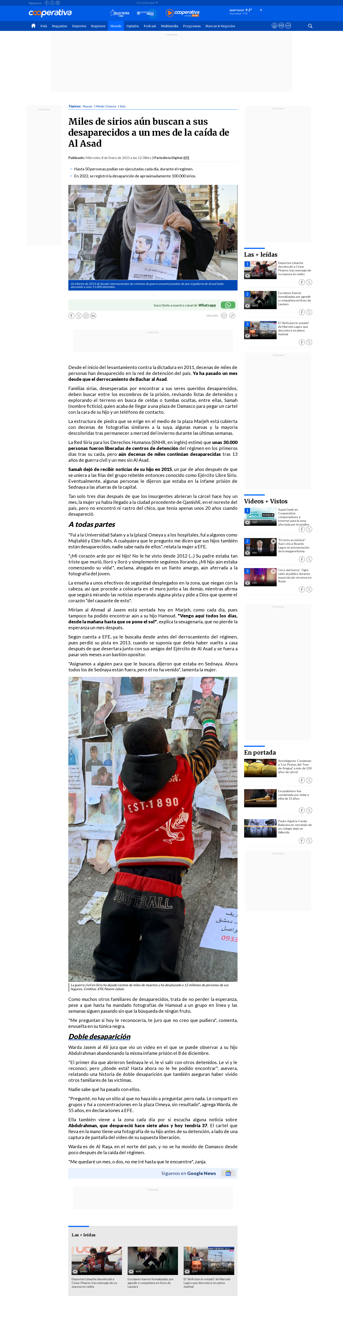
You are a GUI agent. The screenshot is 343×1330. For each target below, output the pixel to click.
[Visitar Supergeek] (288, 29)
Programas (192, 26)
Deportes (79, 26)
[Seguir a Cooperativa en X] (52, 3)
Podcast (150, 26)
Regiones (98, 26)
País (43, 26)
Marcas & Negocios (220, 26)
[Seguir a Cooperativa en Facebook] (47, 3)
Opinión (132, 26)
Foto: (75, 189)
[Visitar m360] (281, 29)
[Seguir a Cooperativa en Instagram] (58, 3)
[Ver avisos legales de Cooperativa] (275, 29)
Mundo (116, 26)
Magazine (59, 26)
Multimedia (169, 26)
